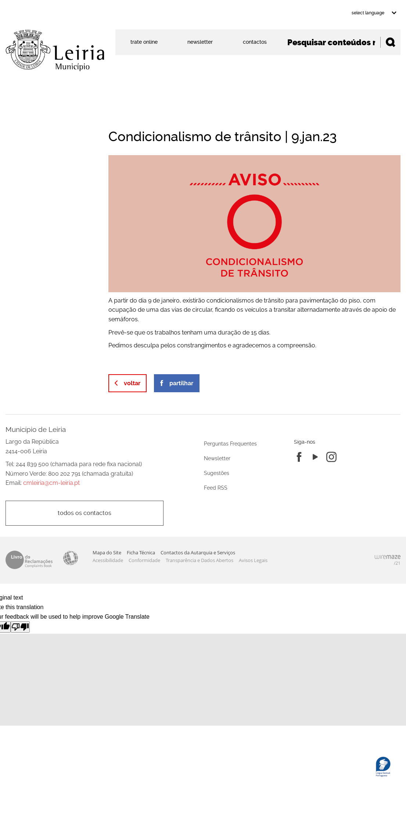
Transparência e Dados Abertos (199, 560)
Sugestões (216, 473)
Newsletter (217, 458)
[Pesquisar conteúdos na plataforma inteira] (390, 42)
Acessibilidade (70, 558)
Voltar (132, 383)
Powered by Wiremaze (387, 559)
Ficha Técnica (141, 552)
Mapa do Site (107, 552)
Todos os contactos (84, 512)
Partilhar (181, 383)
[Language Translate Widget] (373, 13)
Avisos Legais (253, 560)
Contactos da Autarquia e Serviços (198, 552)
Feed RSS (215, 487)
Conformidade (144, 560)
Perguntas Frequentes (230, 443)
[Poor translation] (20, 627)
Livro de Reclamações (29, 560)
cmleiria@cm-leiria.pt (51, 482)
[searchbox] (341, 42)
